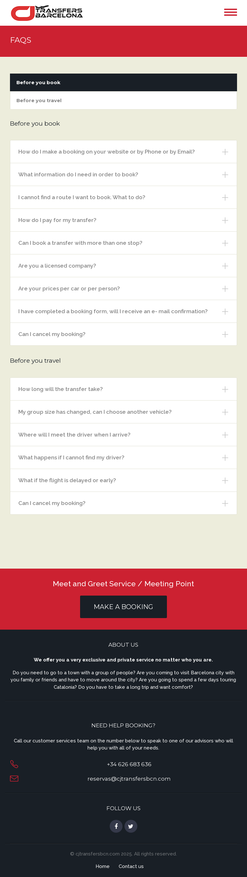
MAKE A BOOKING (123, 607)
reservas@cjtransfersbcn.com (129, 778)
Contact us (131, 866)
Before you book (38, 82)
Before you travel (38, 100)
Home (103, 866)
